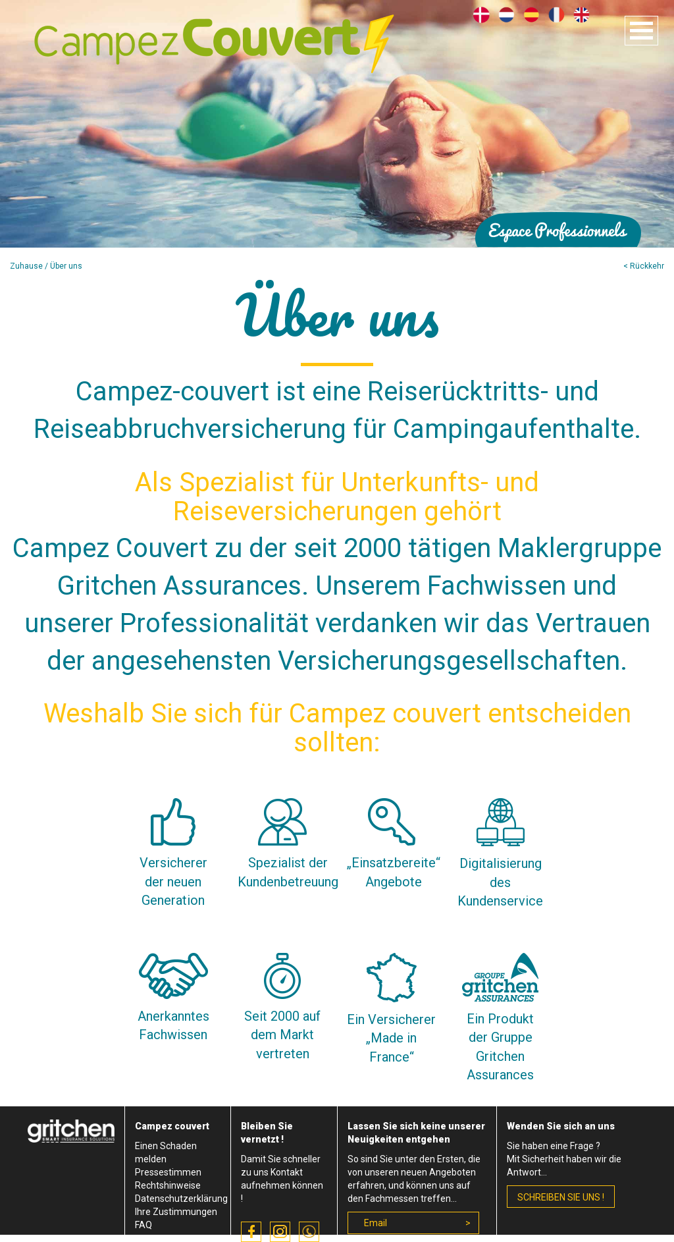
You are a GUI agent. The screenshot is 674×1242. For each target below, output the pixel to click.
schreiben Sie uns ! (560, 1197)
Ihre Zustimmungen (176, 1211)
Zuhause (26, 266)
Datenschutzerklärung (181, 1198)
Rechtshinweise (168, 1185)
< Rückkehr (643, 266)
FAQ (143, 1225)
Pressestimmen (168, 1172)
